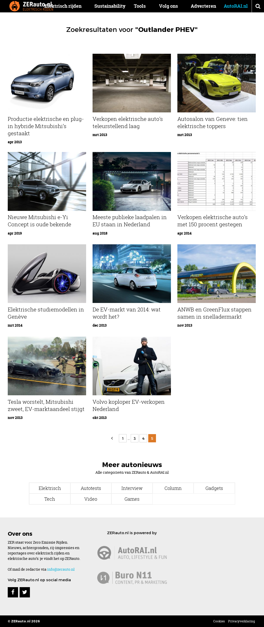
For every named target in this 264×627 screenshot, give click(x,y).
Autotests (91, 488)
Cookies (219, 621)
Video (90, 499)
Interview (132, 488)
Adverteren (203, 6)
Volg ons (168, 6)
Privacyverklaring (241, 621)
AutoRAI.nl (236, 6)
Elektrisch (50, 488)
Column (173, 488)
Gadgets (214, 488)
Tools (140, 6)
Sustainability (111, 6)
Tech (49, 499)
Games (132, 499)
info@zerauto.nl (61, 569)
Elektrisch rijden (63, 6)
